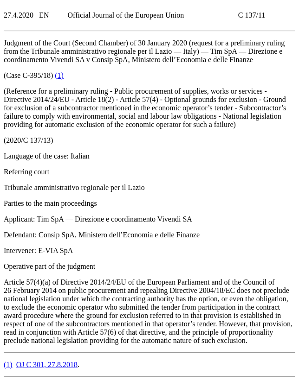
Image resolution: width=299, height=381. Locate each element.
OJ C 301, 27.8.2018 (47, 364)
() (59, 75)
